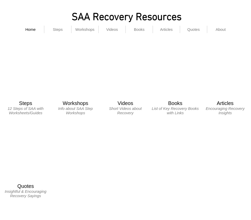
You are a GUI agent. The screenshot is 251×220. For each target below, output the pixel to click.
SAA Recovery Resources (126, 18)
